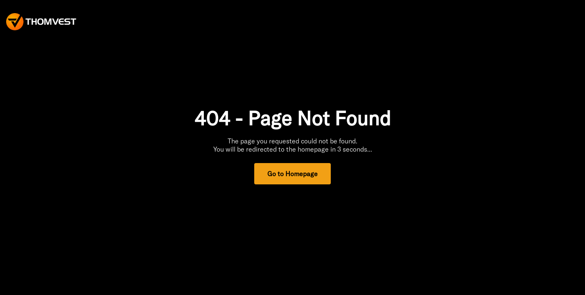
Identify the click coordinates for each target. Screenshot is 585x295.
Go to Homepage (292, 174)
